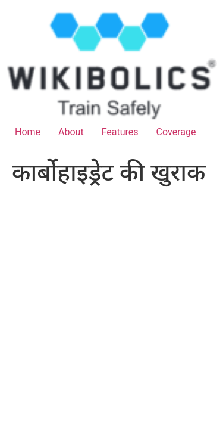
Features (120, 132)
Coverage (176, 132)
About (71, 132)
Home (27, 132)
